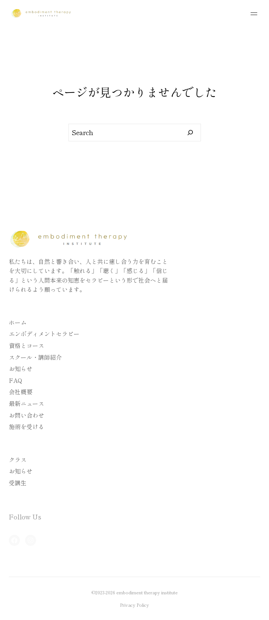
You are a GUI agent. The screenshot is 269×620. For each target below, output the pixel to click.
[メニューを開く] (253, 13)
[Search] (190, 132)
